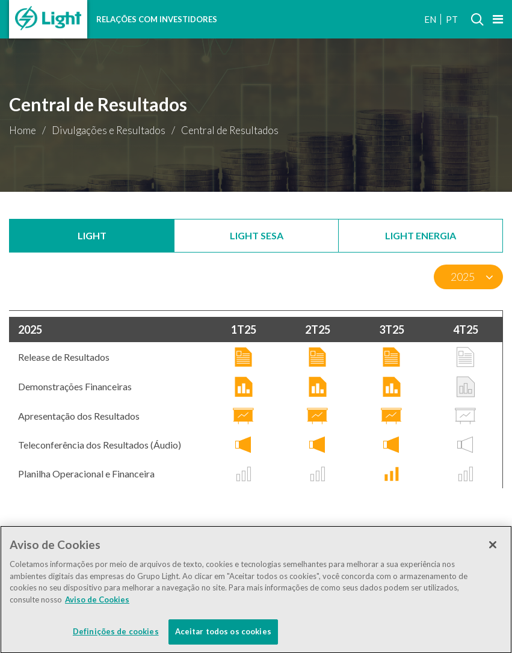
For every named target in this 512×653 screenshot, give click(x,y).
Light (92, 235)
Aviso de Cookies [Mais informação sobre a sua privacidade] (97, 602)
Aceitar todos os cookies (223, 634)
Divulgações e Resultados (108, 130)
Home (22, 130)
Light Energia (420, 235)
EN (430, 19)
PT (452, 19)
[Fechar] (493, 548)
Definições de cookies (116, 634)
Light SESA (256, 235)
